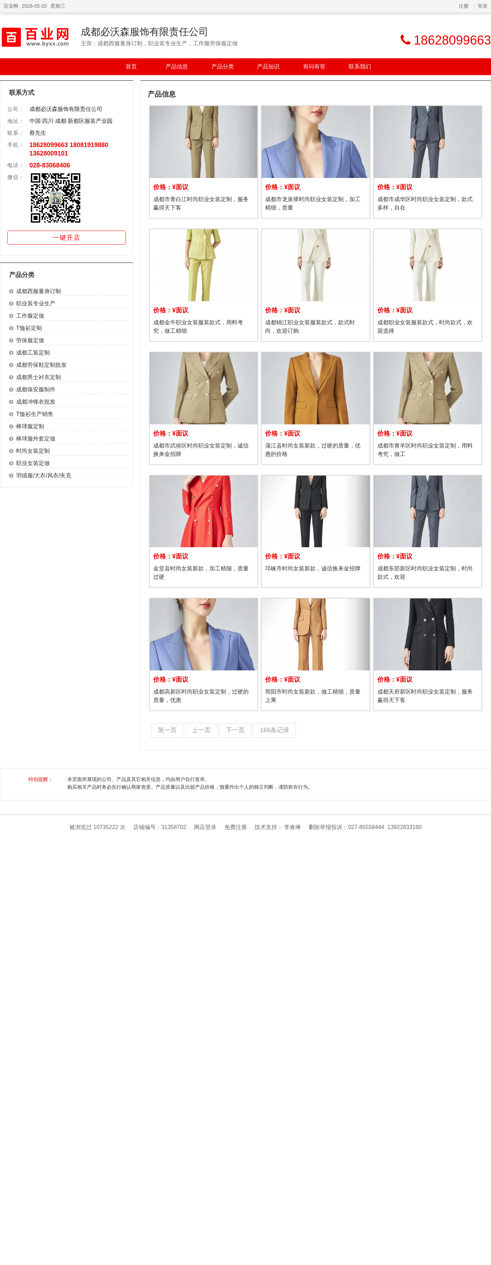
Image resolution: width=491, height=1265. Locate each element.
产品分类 (222, 66)
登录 (482, 6)
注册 (464, 6)
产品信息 (177, 66)
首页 (131, 66)
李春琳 (292, 827)
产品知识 (268, 66)
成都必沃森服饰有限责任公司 (144, 31)
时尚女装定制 (33, 451)
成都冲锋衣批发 (35, 402)
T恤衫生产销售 (34, 414)
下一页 (235, 730)
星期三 (58, 6)
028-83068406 (49, 165)
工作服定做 (30, 316)
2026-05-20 (34, 6)
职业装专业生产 (35, 303)
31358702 (173, 827)
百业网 (11, 6)
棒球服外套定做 (35, 439)
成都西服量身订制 (38, 291)
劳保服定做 (30, 340)
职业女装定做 (33, 463)
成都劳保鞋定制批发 (41, 365)
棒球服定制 (30, 426)
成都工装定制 (33, 353)
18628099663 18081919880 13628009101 (68, 149)
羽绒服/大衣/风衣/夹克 (43, 475)
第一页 (167, 730)
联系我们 (360, 66)
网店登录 (205, 827)
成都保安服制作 (35, 389)
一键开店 (67, 237)
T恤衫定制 (29, 328)
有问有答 (314, 66)
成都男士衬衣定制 (38, 377)
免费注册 (235, 827)
